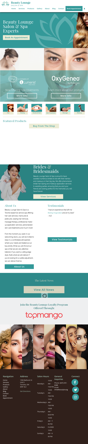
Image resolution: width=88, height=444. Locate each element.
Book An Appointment (16, 37)
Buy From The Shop (44, 126)
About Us (19, 266)
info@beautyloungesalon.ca (64, 390)
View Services (48, 196)
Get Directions (25, 391)
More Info (22, 95)
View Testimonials (62, 239)
